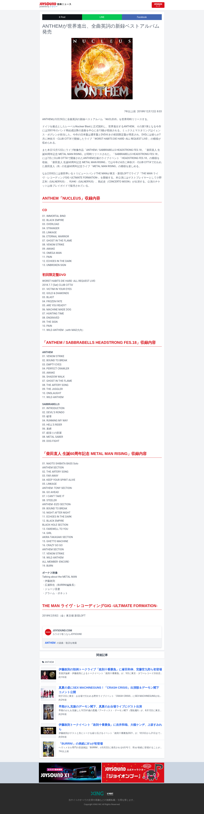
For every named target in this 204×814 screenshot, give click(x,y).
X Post (62, 17)
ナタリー (54, 6)
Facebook (142, 17)
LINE (102, 17)
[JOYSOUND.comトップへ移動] (158, 5)
